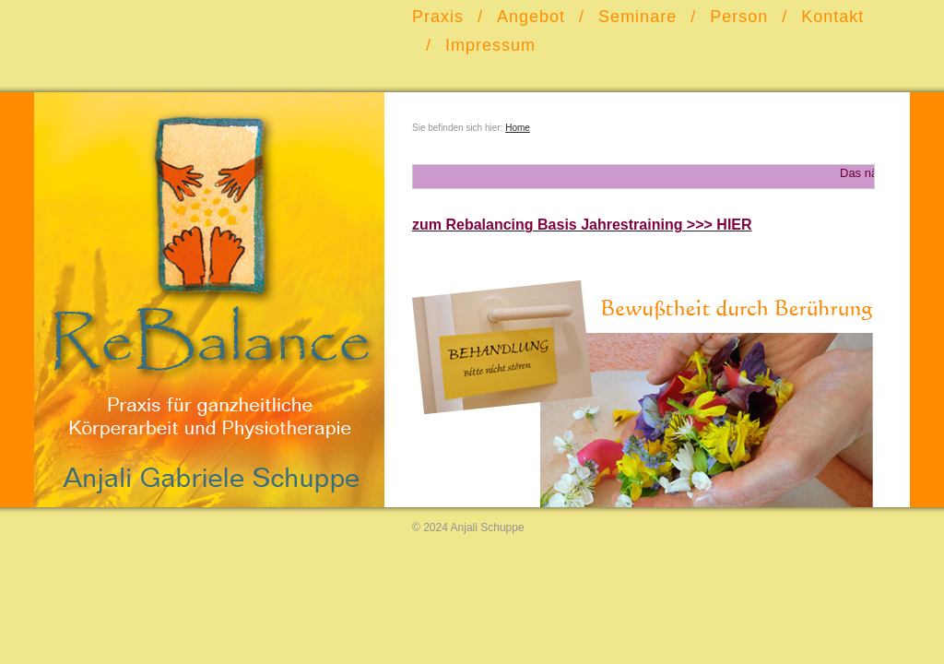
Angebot (531, 16)
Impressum (490, 45)
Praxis (438, 16)
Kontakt (832, 16)
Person (739, 16)
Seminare (637, 16)
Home (517, 128)
